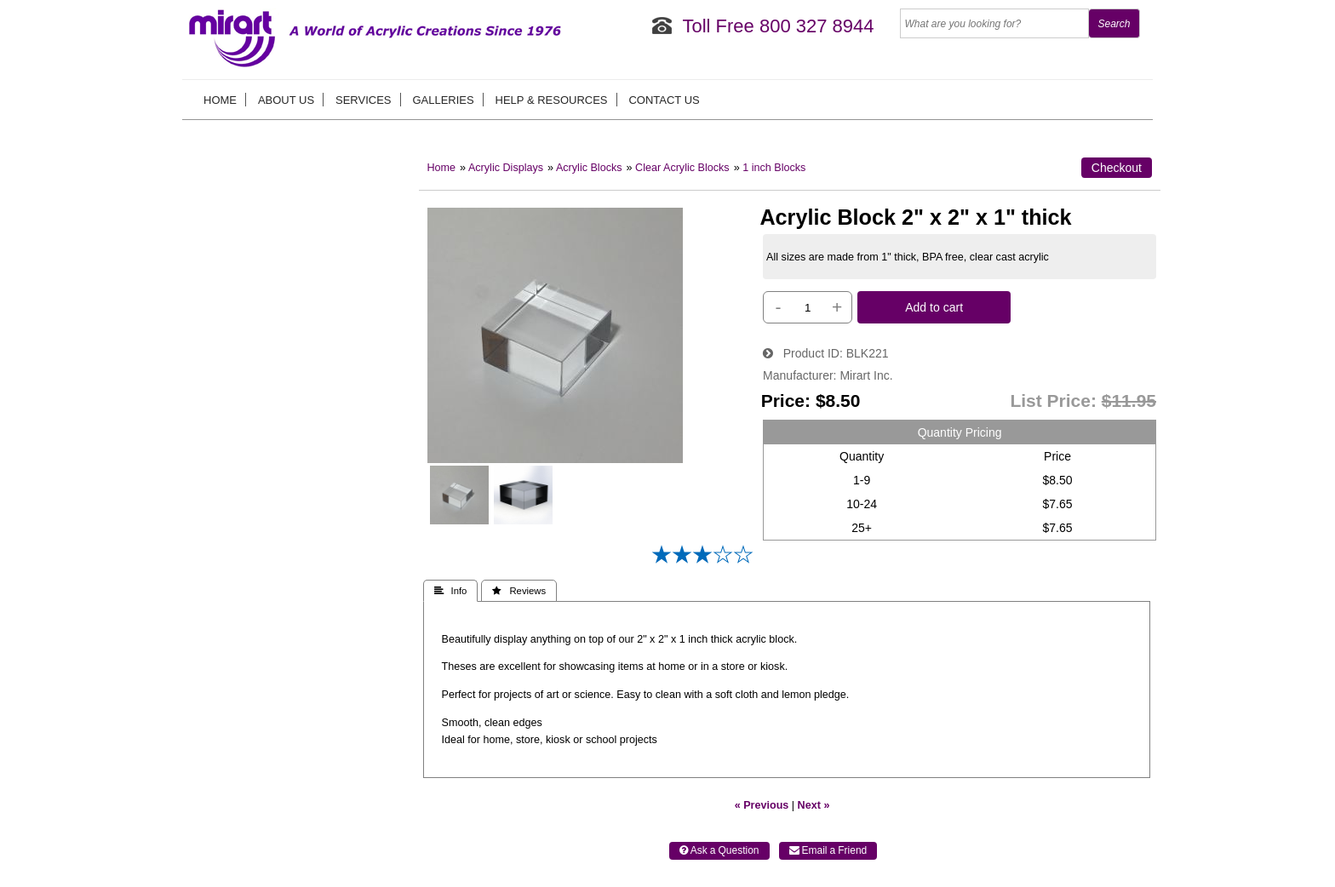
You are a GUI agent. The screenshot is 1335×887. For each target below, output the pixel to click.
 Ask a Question (719, 850)
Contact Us (663, 100)
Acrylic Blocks (589, 168)
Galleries (442, 100)
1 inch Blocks (773, 168)
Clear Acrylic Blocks (682, 168)
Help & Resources (552, 100)
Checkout (1116, 168)
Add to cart (934, 307)
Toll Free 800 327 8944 (778, 26)
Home (220, 100)
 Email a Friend (828, 850)
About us (286, 100)
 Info (450, 591)
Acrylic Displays (505, 168)
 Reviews (519, 591)
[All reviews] (702, 560)
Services (363, 100)
